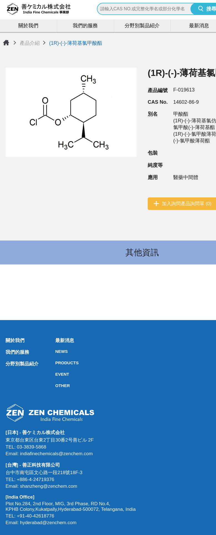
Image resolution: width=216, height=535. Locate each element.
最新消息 (57, 340)
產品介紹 (30, 43)
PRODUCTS (57, 363)
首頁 (6, 42)
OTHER (57, 385)
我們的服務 (85, 26)
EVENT (57, 374)
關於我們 (29, 26)
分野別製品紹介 (142, 26)
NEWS (57, 351)
